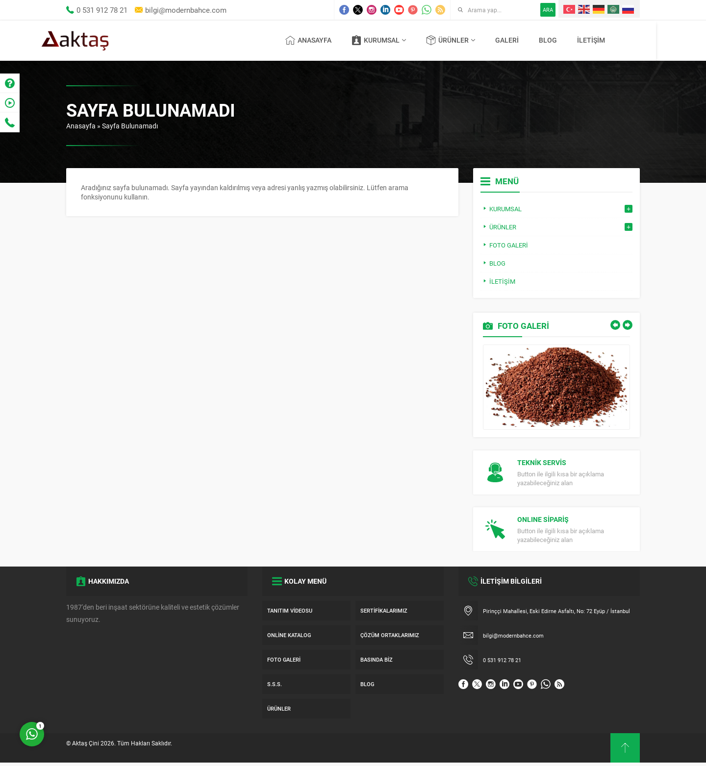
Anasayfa (81, 125)
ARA (548, 9)
